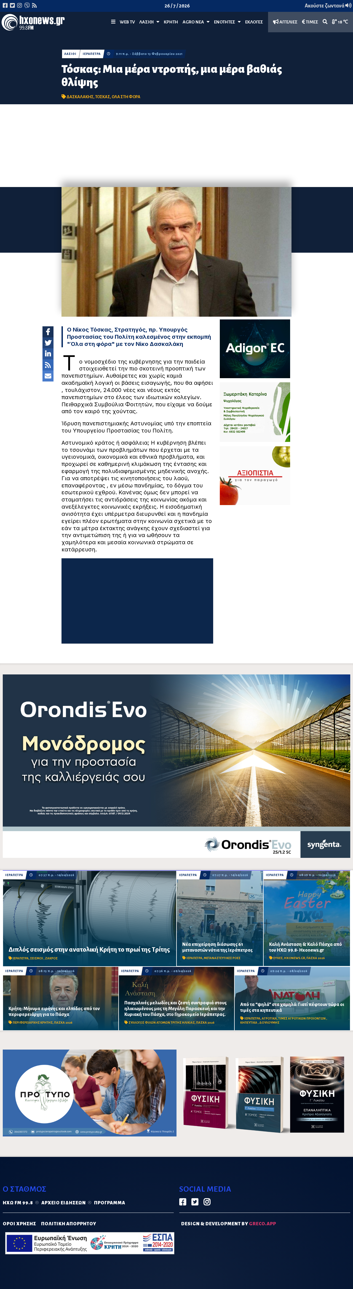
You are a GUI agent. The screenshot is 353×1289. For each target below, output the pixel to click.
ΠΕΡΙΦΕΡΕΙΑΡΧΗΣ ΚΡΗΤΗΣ (33, 1022)
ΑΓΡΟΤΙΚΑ (269, 1018)
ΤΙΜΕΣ (310, 22)
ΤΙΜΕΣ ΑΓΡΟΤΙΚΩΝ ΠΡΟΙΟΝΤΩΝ (302, 1018)
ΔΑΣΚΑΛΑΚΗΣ (79, 97)
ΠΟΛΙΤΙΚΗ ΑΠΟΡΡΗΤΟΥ (68, 1223)
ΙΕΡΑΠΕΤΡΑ (92, 53)
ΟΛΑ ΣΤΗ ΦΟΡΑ (126, 97)
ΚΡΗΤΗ (171, 22)
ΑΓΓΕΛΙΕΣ (285, 22)
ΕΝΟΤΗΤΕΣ (227, 22)
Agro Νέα (196, 22)
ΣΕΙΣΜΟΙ (37, 958)
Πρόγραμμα (109, 1202)
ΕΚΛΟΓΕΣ (254, 22)
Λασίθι (149, 22)
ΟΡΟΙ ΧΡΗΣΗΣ (19, 1223)
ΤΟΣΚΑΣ (102, 97)
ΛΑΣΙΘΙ (70, 53)
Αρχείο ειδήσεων (63, 1202)
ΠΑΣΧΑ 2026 (315, 958)
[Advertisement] (176, 145)
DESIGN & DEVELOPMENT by (228, 1223)
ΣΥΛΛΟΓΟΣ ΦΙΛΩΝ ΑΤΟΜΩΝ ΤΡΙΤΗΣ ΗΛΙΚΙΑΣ (162, 1022)
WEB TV (127, 22)
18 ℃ (340, 22)
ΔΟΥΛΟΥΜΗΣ (269, 1022)
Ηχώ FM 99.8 (18, 1202)
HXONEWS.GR (294, 958)
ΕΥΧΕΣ (278, 958)
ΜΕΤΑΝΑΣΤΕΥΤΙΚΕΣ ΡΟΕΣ (222, 958)
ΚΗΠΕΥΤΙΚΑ (249, 1022)
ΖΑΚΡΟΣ (51, 958)
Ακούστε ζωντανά (328, 6)
